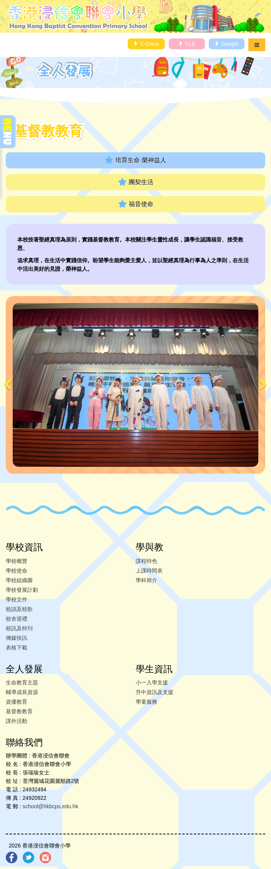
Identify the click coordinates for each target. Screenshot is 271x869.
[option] (135, 385)
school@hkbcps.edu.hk (50, 806)
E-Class (146, 44)
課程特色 (146, 561)
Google (226, 44)
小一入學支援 (152, 682)
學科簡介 (146, 580)
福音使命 (135, 204)
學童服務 (146, 702)
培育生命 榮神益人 (135, 160)
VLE (186, 44)
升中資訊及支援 (154, 692)
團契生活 (135, 182)
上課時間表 (149, 571)
